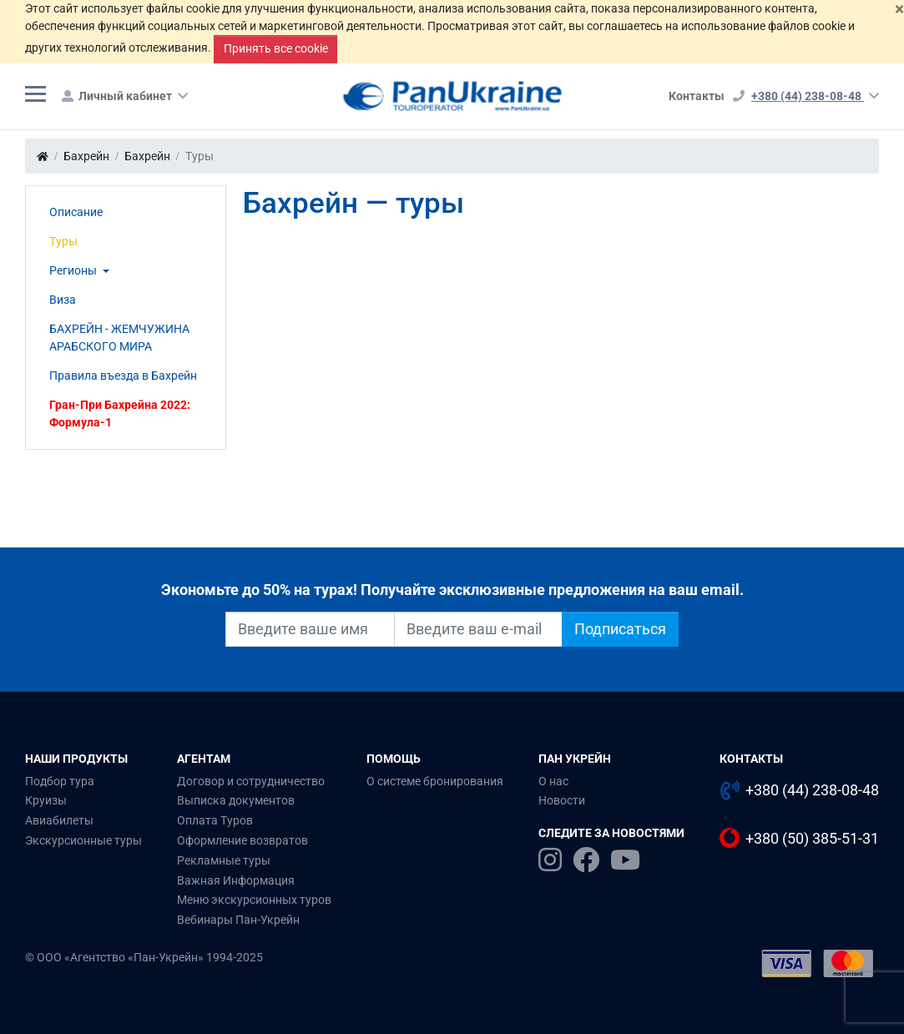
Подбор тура (59, 781)
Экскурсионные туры (83, 840)
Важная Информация (236, 880)
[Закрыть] (899, 9)
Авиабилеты (59, 820)
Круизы (46, 800)
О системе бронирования (434, 781)
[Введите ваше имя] (310, 629)
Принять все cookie (276, 48)
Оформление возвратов (242, 840)
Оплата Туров (215, 820)
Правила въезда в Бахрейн (123, 375)
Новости (561, 800)
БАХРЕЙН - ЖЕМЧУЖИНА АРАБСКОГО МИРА (119, 337)
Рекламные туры (223, 860)
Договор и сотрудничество (251, 781)
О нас (553, 781)
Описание (76, 212)
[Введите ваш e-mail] (478, 629)
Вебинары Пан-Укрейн (238, 919)
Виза (62, 299)
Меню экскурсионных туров (254, 899)
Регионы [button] (74, 270)
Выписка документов (236, 800)
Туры (63, 241)
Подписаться (620, 629)
